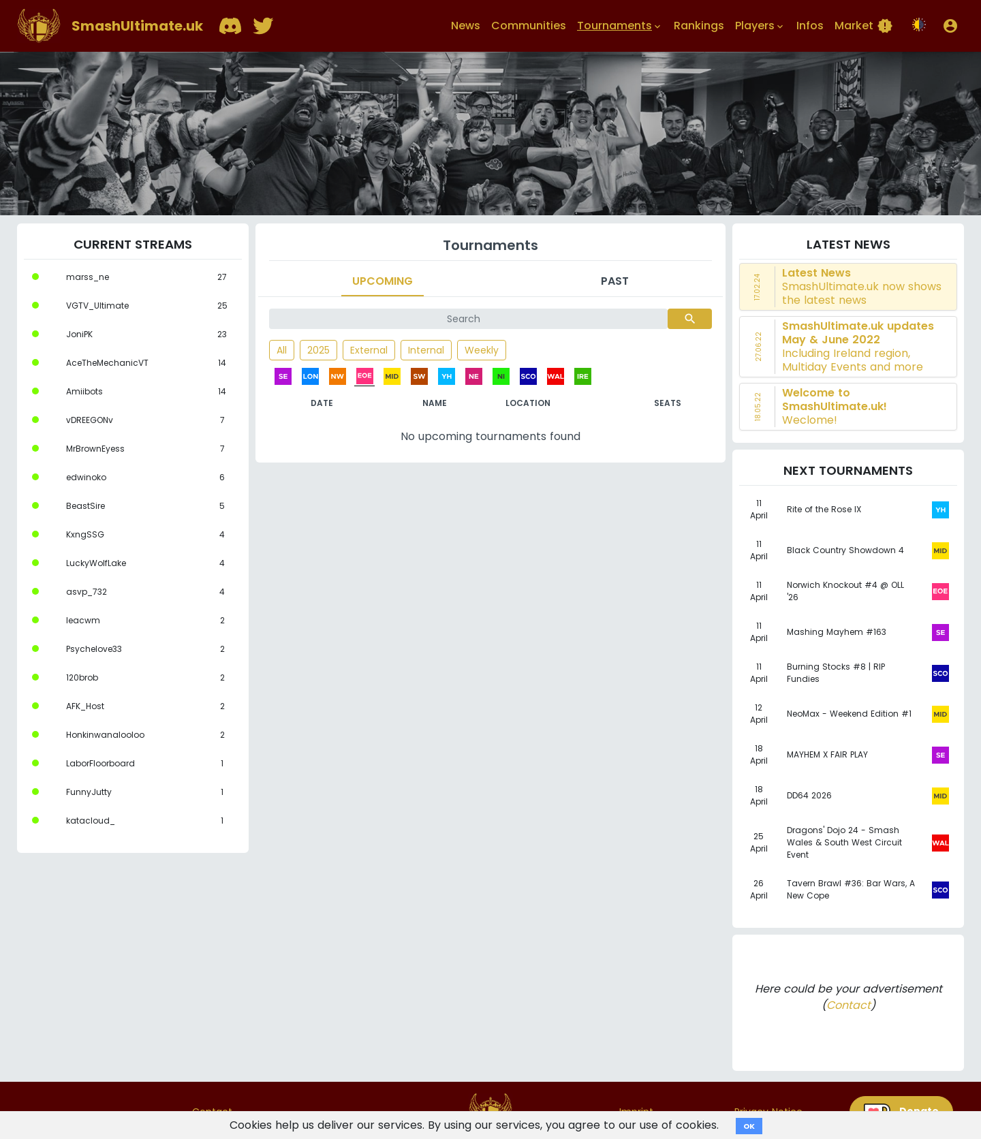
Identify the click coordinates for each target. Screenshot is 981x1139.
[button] (950, 26)
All (282, 350)
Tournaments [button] (620, 26)
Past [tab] (615, 281)
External (369, 350)
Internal (426, 350)
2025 (318, 350)
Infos (810, 25)
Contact (848, 1005)
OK (749, 1126)
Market (864, 26)
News (465, 25)
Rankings (699, 25)
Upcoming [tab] (382, 281)
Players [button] (760, 26)
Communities (528, 25)
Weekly (482, 350)
